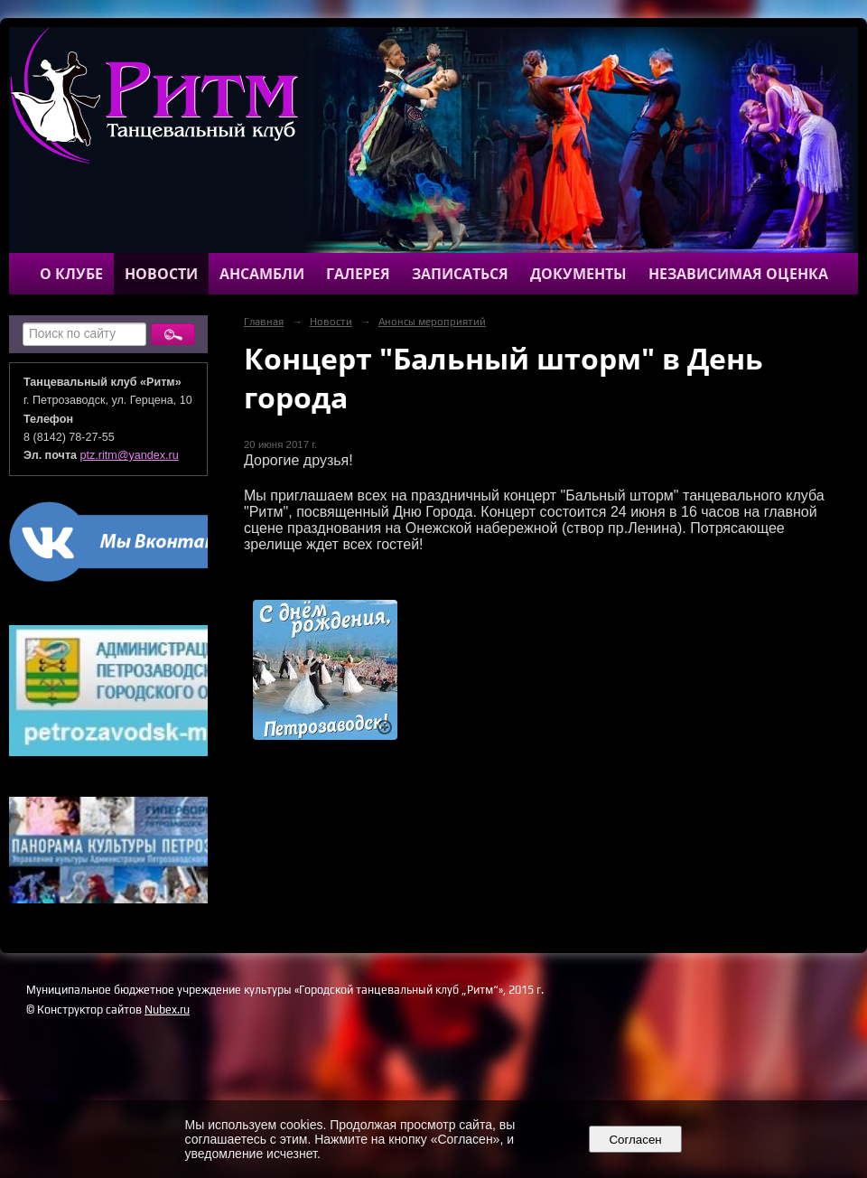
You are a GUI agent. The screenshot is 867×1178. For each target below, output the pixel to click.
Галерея (358, 274)
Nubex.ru (167, 1009)
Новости (161, 274)
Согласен (635, 1139)
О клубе (71, 274)
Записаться (460, 274)
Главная (264, 321)
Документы (578, 274)
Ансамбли (261, 274)
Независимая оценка (738, 274)
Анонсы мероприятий (432, 321)
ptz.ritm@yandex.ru (129, 455)
